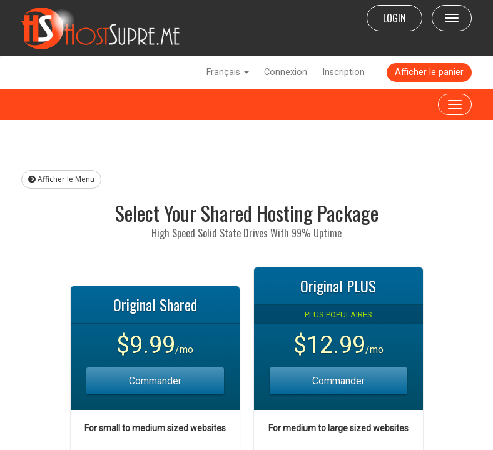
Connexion (285, 72)
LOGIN (394, 18)
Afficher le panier (429, 72)
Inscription (343, 72)
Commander (155, 381)
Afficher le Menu (61, 179)
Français (227, 72)
